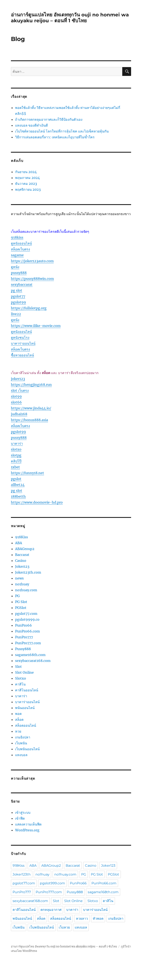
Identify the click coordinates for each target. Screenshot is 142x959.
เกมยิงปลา (22, 737)
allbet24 (18, 485)
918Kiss (21, 537)
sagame (17, 255)
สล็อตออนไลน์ (25, 725)
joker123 (18, 379)
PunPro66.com (27, 631)
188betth (18, 496)
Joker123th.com (28, 572)
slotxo (16, 449)
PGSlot (20, 608)
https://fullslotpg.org (29, 308)
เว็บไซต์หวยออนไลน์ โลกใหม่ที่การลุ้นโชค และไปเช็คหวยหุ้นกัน (62, 131)
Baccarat (22, 555)
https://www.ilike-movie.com (36, 326)
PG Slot (21, 602)
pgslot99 (18, 302)
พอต (18, 714)
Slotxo (20, 678)
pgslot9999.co (27, 619)
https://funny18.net (27, 473)
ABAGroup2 (24, 549)
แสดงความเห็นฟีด (28, 824)
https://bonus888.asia (29, 420)
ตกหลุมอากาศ (50, 910)
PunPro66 (23, 625)
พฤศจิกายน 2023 (28, 189)
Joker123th (22, 874)
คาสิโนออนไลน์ (26, 690)
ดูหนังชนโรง (20, 337)
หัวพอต (98, 919)
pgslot (16, 479)
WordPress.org (27, 830)
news (19, 578)
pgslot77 (18, 296)
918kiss (17, 237)
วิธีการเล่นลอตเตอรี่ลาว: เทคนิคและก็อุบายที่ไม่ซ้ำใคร (55, 137)
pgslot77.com (26, 613)
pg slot (16, 290)
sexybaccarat (22, 284)
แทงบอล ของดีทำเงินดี (31, 125)
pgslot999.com (52, 883)
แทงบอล (21, 755)
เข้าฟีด (20, 818)
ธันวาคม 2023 (26, 183)
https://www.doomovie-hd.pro (37, 502)
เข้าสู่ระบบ (22, 812)
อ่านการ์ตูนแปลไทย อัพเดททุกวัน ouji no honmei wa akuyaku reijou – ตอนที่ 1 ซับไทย (70, 18)
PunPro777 (24, 637)
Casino (20, 560)
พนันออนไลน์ (25, 708)
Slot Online (24, 672)
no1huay (22, 584)
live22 (16, 314)
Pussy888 (23, 649)
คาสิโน (20, 684)
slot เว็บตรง (20, 390)
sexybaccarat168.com (33, 661)
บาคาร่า (17, 443)
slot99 (16, 396)
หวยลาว (82, 919)
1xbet (15, 467)
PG (17, 596)
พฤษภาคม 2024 (27, 178)
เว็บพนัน (21, 743)
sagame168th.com (30, 655)
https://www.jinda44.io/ (31, 408)
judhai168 (19, 414)
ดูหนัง (15, 267)
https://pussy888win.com (32, 278)
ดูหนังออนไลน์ (21, 243)
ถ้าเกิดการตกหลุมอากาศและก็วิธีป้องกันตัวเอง (48, 119)
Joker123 (22, 566)
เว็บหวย (64, 927)
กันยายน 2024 (26, 172)
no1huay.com (26, 590)
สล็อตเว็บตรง (20, 249)
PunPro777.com (28, 643)
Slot (18, 666)
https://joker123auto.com (32, 261)
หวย (18, 731)
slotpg (16, 455)
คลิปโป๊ (16, 461)
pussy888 (19, 273)
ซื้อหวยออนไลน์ (22, 355)
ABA (18, 543)
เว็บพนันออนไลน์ (27, 749)
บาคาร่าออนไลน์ (23, 343)
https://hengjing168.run (31, 384)
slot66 (16, 402)
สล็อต (19, 719)
